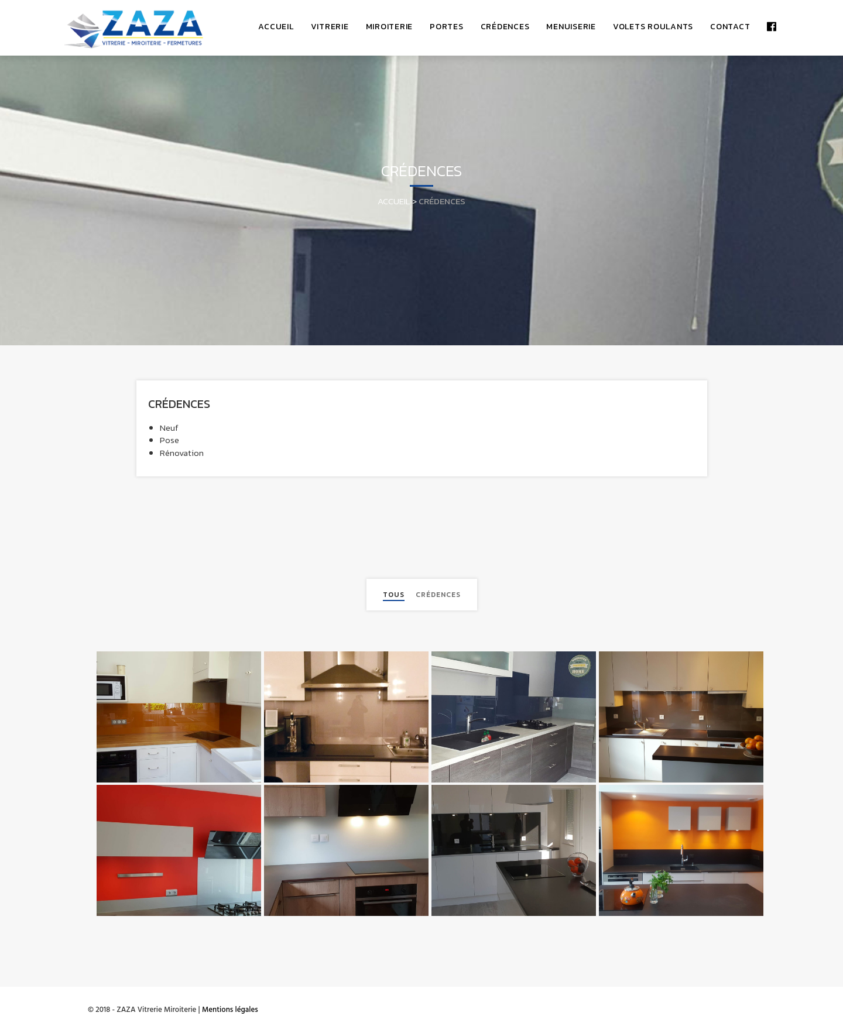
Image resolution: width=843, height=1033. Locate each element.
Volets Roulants (653, 26)
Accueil (394, 201)
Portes (447, 26)
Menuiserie (571, 26)
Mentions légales (230, 1010)
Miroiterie (389, 26)
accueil (275, 26)
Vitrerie (330, 26)
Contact (730, 26)
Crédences (505, 26)
